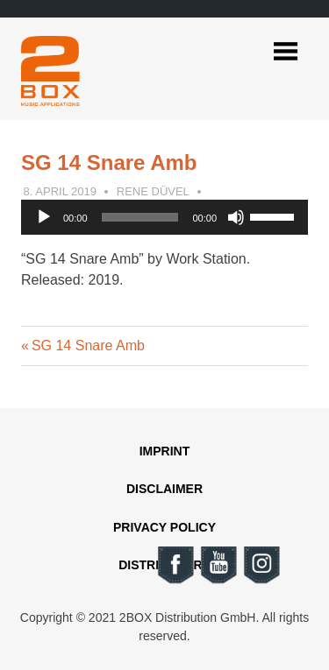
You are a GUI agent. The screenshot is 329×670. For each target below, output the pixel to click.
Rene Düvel (153, 191)
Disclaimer (164, 489)
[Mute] (236, 217)
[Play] (44, 217)
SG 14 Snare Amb (88, 345)
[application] (164, 217)
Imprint (164, 451)
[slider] (140, 217)
